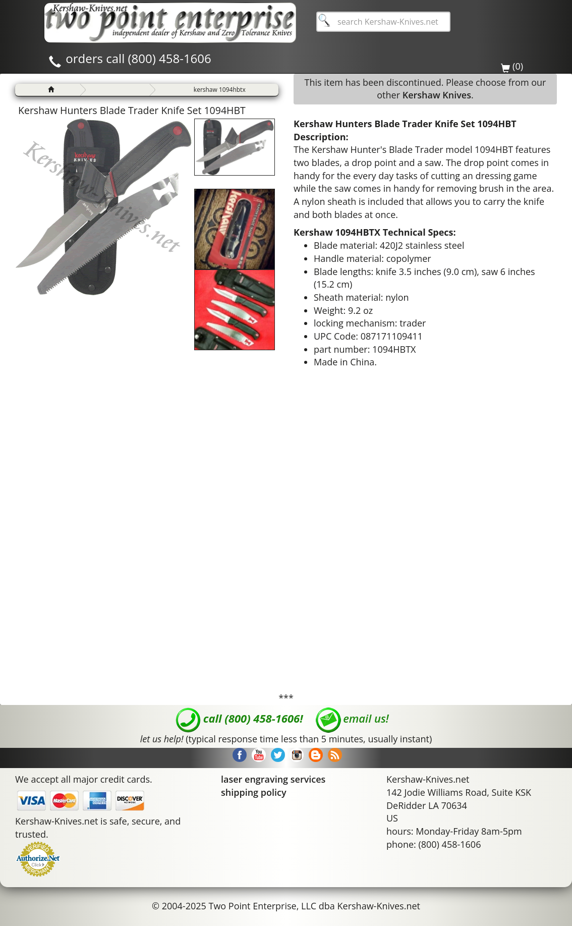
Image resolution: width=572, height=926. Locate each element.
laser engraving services (273, 779)
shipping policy (254, 792)
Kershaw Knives (437, 95)
